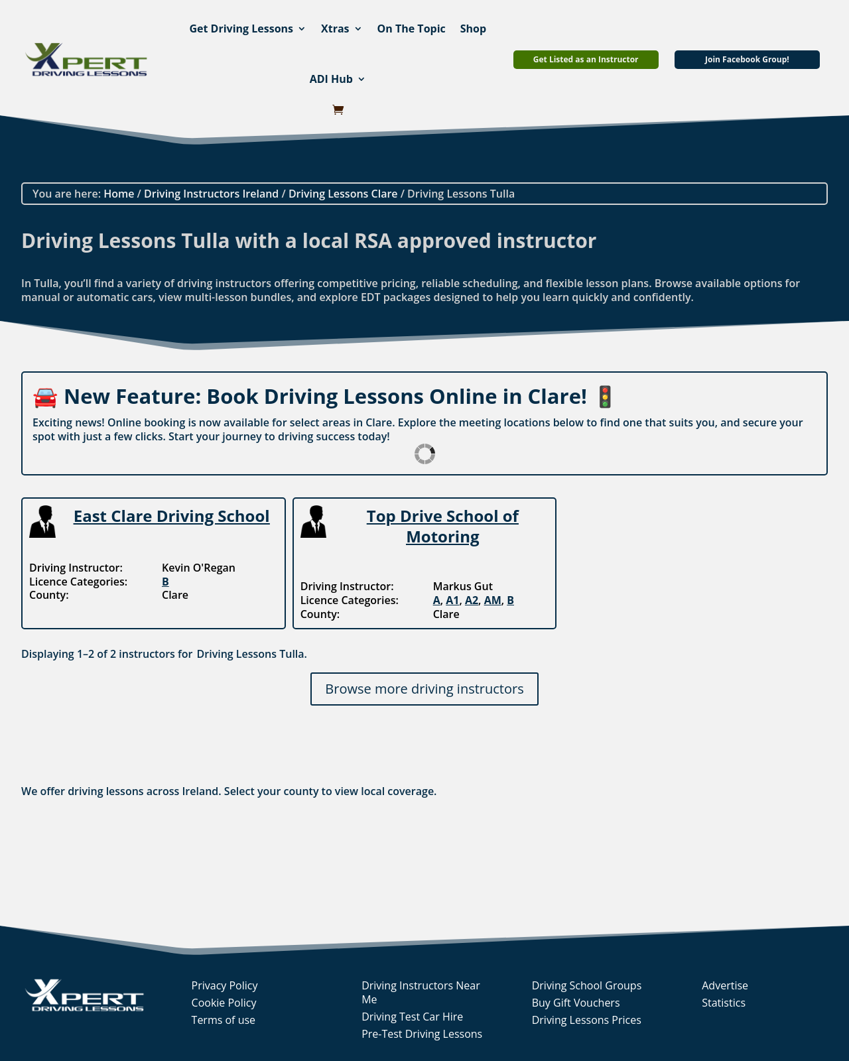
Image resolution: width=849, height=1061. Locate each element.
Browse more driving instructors (424, 689)
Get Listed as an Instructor (586, 59)
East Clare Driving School (172, 516)
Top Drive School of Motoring (443, 526)
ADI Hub (331, 79)
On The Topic (411, 28)
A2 (471, 600)
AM (492, 600)
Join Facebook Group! (747, 59)
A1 (452, 600)
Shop (473, 28)
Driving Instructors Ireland (211, 193)
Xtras (335, 28)
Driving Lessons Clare (343, 193)
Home (118, 193)
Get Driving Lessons (241, 28)
